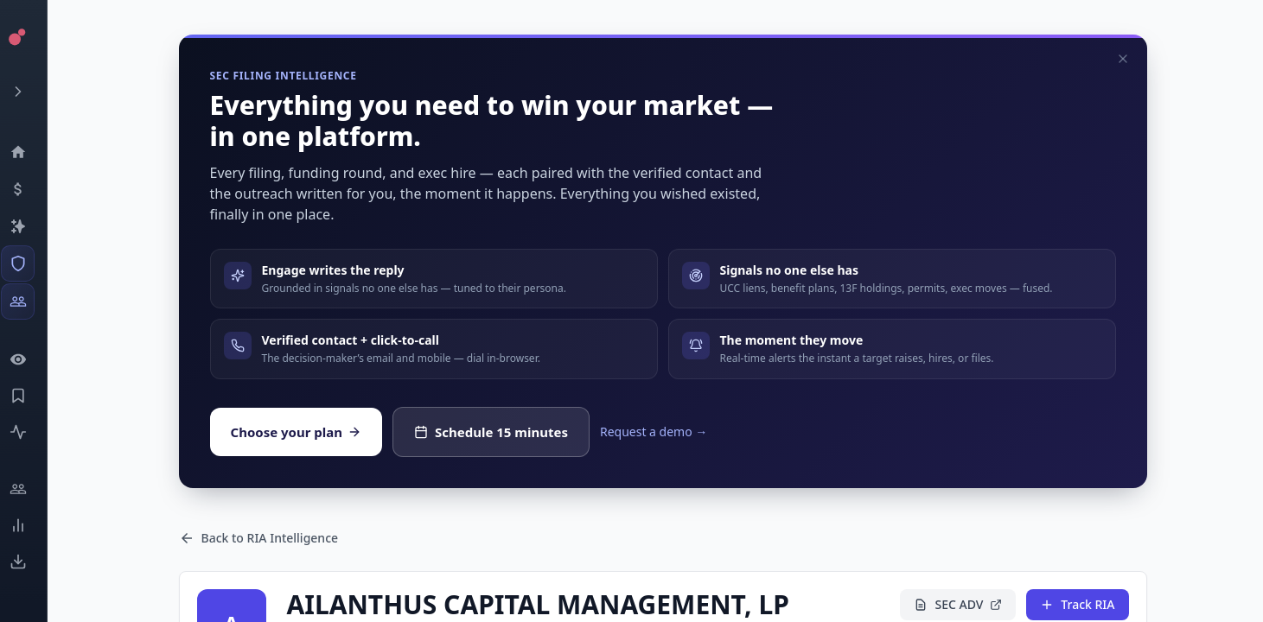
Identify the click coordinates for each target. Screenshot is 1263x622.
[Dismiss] (1123, 58)
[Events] (30, 189)
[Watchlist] (30, 359)
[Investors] (30, 301)
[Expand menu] (30, 91)
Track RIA (1077, 604)
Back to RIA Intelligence (259, 538)
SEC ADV (958, 604)
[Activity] (30, 432)
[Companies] (30, 226)
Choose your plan (296, 432)
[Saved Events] (30, 395)
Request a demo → (653, 431)
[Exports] (30, 561)
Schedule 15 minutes (491, 432)
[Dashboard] (30, 152)
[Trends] (30, 525)
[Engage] (30, 489)
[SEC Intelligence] (30, 263)
